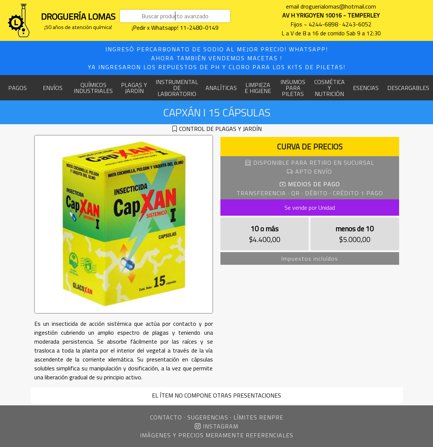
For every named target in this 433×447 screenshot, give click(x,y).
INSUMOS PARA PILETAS (292, 87)
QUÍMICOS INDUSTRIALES (93, 87)
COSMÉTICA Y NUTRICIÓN (329, 87)
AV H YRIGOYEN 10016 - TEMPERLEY (331, 15)
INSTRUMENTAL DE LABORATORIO (177, 87)
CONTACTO (166, 417)
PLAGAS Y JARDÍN (134, 87)
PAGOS (17, 87)
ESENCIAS (366, 87)
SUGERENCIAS (207, 417)
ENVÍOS (53, 87)
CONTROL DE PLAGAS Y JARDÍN (220, 128)
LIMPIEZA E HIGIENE (258, 87)
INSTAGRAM (216, 426)
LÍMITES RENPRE (258, 417)
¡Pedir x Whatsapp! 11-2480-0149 (175, 27)
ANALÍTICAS (221, 87)
